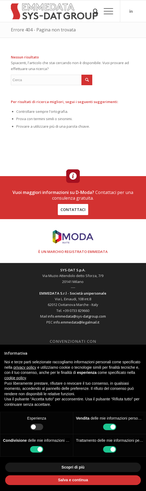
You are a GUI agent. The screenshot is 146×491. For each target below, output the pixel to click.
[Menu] (105, 11)
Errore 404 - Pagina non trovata (43, 30)
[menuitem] (93, 11)
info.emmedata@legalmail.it (76, 322)
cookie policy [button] (15, 378)
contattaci (73, 209)
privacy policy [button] (24, 367)
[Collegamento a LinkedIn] (131, 11)
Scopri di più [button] (73, 467)
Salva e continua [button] (73, 480)
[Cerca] (93, 11)
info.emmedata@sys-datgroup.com (77, 316)
